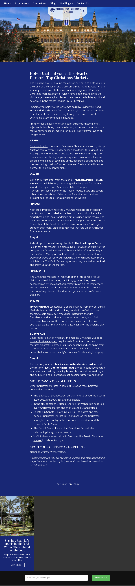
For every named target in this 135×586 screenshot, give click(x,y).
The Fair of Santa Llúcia (47, 428)
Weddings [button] (66, 3)
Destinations (39, 3)
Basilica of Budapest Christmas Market (60, 395)
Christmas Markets (74, 209)
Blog (53, 3)
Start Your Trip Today (67, 484)
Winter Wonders (81, 403)
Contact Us (83, 3)
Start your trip (101, 578)
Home (7, 3)
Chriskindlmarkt (39, 146)
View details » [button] (17, 565)
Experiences (22, 3)
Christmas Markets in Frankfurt (52, 276)
